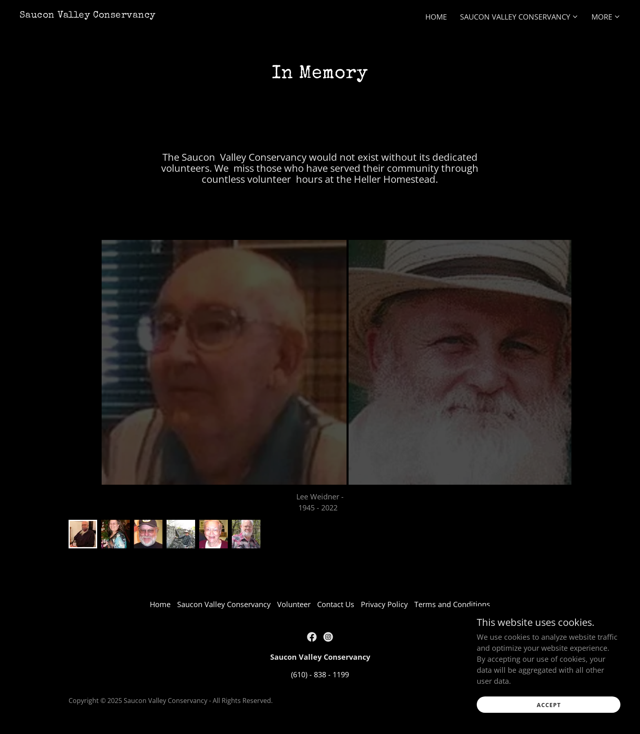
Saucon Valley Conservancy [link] (224, 604)
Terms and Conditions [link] (452, 604)
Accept (549, 705)
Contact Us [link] (335, 604)
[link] (88, 15)
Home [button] (160, 604)
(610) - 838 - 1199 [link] (320, 674)
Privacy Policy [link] (384, 604)
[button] (519, 17)
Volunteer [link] (294, 604)
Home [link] (436, 17)
